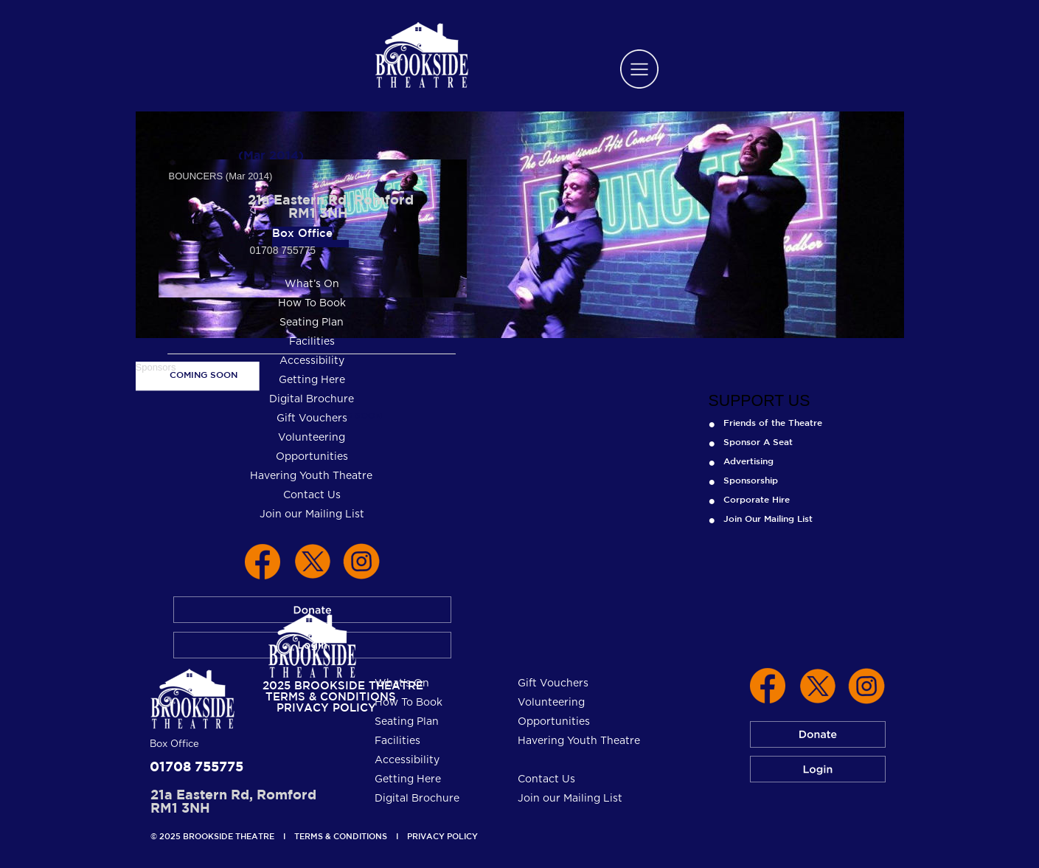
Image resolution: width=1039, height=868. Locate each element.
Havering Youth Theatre (579, 741)
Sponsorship (750, 480)
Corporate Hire (756, 499)
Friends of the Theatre (772, 422)
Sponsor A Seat (758, 441)
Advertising (748, 460)
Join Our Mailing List (768, 518)
